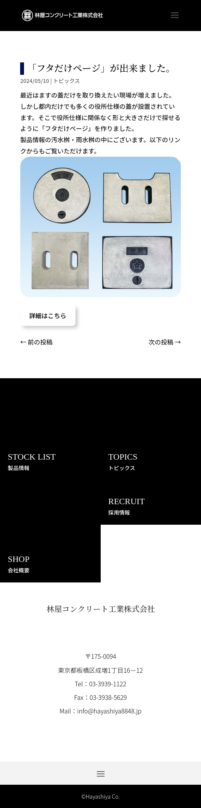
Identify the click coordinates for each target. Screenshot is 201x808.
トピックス (66, 80)
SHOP (18, 559)
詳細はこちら (47, 315)
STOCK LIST (32, 457)
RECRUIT (126, 501)
